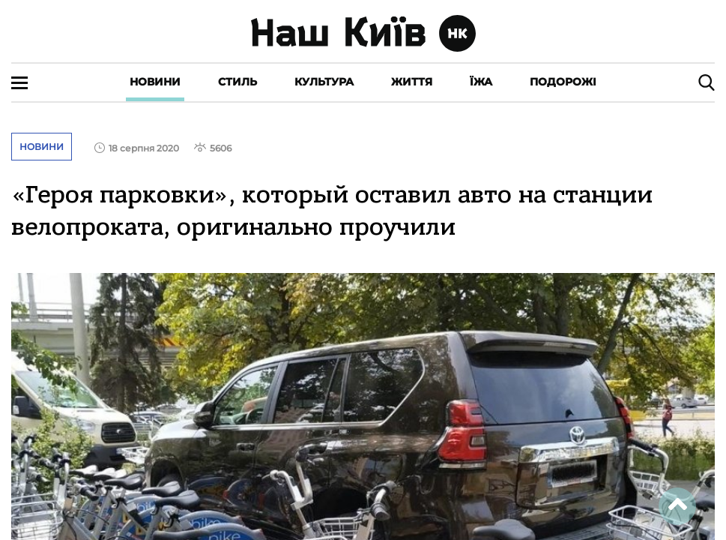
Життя (411, 81)
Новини (155, 81)
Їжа (481, 81)
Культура (324, 81)
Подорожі (563, 81)
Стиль (237, 81)
